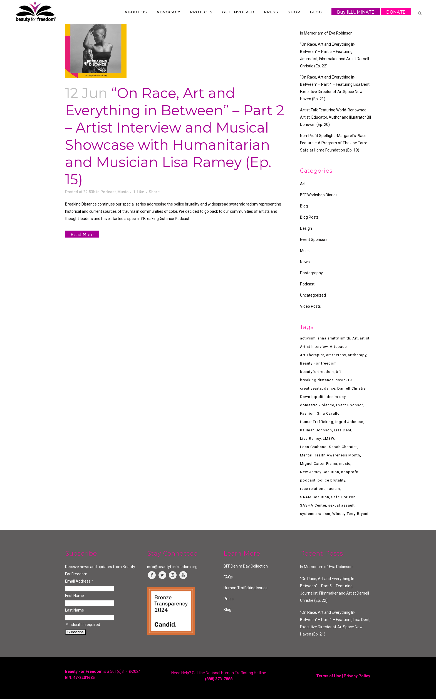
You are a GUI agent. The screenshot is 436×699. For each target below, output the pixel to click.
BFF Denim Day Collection (246, 566)
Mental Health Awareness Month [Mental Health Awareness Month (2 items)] (330, 455)
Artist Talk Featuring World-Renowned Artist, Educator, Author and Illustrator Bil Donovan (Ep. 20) (335, 117)
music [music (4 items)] (344, 463)
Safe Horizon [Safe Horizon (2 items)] (343, 497)
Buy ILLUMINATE (355, 11)
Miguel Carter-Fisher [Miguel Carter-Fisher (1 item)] (318, 463)
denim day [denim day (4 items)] (336, 397)
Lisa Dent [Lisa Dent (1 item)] (342, 430)
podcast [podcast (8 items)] (308, 480)
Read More (82, 234)
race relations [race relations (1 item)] (313, 489)
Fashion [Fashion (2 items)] (307, 413)
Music (122, 192)
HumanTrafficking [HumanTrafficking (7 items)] (316, 422)
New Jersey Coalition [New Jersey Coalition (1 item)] (319, 472)
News (305, 262)
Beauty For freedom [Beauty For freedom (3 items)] (318, 363)
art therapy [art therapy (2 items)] (336, 355)
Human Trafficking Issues (245, 588)
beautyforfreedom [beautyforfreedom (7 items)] (317, 372)
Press (229, 599)
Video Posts (310, 306)
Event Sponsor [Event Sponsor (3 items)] (349, 405)
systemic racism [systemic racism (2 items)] (315, 514)
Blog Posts (309, 217)
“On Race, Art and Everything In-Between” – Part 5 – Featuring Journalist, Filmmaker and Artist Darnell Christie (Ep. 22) (334, 589)
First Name (74, 595)
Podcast (108, 192)
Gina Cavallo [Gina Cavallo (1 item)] (328, 413)
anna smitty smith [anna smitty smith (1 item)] (334, 338)
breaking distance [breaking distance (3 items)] (317, 380)
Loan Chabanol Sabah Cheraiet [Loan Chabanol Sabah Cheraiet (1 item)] (328, 447)
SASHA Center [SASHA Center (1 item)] (313, 505)
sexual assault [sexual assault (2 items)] (341, 505)
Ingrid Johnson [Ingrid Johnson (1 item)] (349, 422)
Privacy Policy (357, 676)
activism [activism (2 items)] (308, 338)
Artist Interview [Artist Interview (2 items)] (314, 346)
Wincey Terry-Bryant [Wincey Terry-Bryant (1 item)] (350, 514)
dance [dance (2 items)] (329, 388)
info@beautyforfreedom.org (172, 566)
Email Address (79, 581)
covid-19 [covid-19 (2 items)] (344, 380)
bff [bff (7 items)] (339, 372)
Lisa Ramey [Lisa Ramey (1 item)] (310, 438)
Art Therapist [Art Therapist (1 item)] (312, 355)
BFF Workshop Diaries (319, 195)
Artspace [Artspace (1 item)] (338, 346)
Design (306, 228)
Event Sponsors (314, 239)
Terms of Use (328, 676)
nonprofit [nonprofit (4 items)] (350, 472)
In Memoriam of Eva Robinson (326, 33)
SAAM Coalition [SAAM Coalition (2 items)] (314, 497)
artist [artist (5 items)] (365, 338)
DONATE (395, 11)
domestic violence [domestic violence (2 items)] (317, 405)
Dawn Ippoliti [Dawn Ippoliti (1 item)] (312, 397)
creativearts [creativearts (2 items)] (311, 388)
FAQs (228, 577)
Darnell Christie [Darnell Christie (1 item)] (351, 388)
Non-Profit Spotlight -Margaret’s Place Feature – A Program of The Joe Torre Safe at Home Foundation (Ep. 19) (333, 142)
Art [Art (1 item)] (355, 338)
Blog (304, 206)
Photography (311, 273)
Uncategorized (313, 295)
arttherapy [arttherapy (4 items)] (357, 355)
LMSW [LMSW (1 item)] (328, 438)
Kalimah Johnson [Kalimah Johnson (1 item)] (316, 430)
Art (303, 184)
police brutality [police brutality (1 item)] (331, 480)
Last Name (74, 610)
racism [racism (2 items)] (334, 489)
